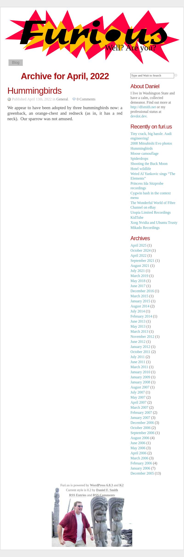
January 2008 (140, 382)
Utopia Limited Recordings (150, 212)
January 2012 (140, 347)
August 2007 (139, 387)
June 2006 (137, 443)
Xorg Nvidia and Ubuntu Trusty (153, 223)
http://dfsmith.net (143, 107)
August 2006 (139, 438)
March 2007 (139, 407)
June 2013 (137, 321)
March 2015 (139, 296)
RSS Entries (77, 495)
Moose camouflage (144, 153)
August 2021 (139, 266)
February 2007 (141, 412)
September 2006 (142, 433)
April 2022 (138, 255)
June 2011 (137, 362)
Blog (15, 62)
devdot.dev (138, 116)
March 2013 (139, 331)
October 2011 (140, 352)
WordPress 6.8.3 (101, 485)
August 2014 (139, 306)
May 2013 (137, 326)
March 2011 (139, 367)
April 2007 (138, 402)
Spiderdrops (139, 158)
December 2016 (142, 291)
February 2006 (141, 463)
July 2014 (137, 311)
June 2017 (137, 286)
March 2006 (139, 458)
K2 (121, 485)
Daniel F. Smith (107, 490)
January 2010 (140, 372)
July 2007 (137, 392)
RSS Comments (104, 495)
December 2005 (142, 473)
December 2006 (142, 423)
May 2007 (137, 397)
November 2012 (142, 336)
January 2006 (140, 468)
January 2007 (140, 418)
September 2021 (142, 260)
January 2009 (140, 377)
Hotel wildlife (140, 169)
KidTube (136, 217)
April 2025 (138, 245)
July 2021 (137, 271)
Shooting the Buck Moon (148, 164)
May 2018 (137, 281)
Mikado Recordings (145, 228)
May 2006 (137, 448)
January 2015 (140, 301)
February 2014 (141, 316)
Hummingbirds (34, 91)
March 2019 (139, 276)
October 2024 (140, 250)
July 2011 (137, 357)
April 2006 (138, 453)
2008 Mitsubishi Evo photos (151, 143)
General (62, 99)
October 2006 (140, 428)
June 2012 (137, 342)
